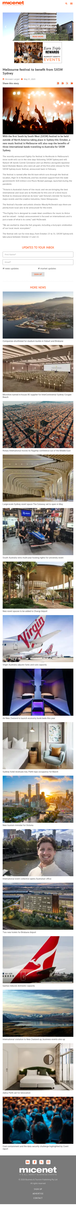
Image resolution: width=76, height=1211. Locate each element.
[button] (66, 3)
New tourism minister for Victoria (18, 832)
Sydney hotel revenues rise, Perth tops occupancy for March (30, 778)
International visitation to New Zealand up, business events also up (34, 1046)
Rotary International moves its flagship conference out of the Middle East (37, 457)
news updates (12, 275)
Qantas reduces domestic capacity (19, 992)
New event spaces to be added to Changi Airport (25, 618)
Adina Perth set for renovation (16, 1099)
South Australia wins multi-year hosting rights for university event (33, 564)
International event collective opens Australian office (27, 885)
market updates (48, 275)
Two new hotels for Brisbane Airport (19, 939)
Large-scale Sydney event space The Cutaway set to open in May (33, 511)
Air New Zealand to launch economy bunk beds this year (29, 725)
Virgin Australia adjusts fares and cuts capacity (25, 671)
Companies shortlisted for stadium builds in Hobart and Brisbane (33, 348)
